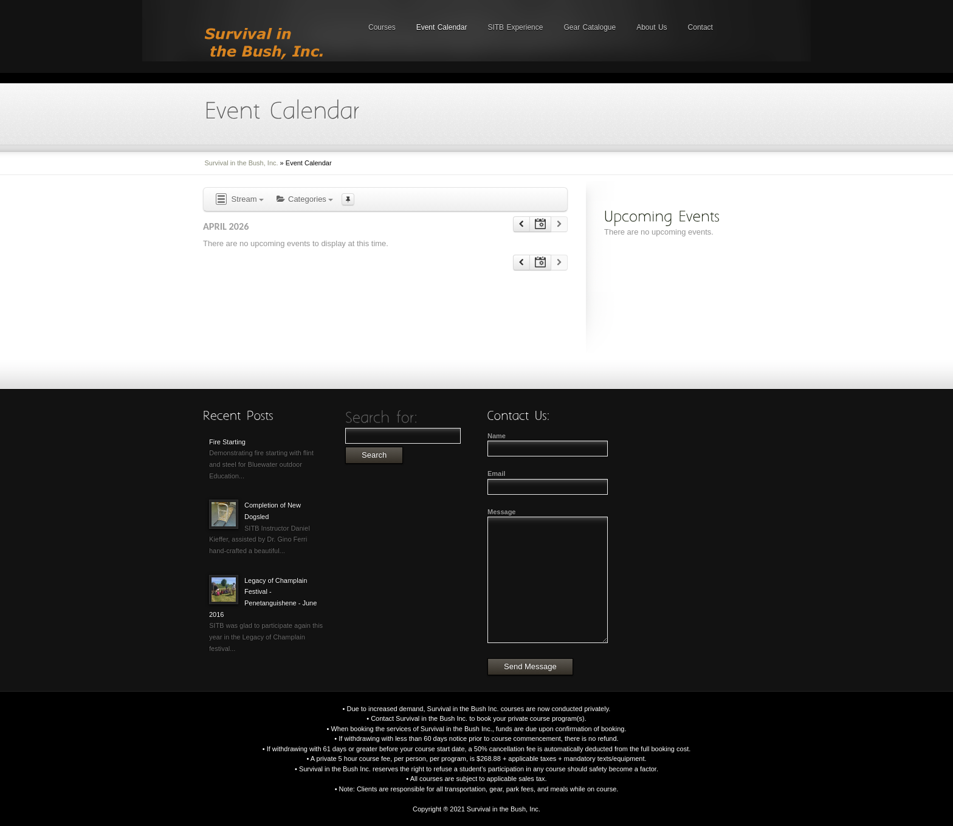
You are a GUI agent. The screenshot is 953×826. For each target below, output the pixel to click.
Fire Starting (227, 442)
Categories (304, 199)
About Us (651, 27)
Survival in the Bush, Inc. (241, 163)
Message (501, 511)
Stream (239, 199)
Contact (700, 27)
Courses (382, 27)
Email (496, 473)
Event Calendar (441, 27)
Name (496, 435)
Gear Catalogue (589, 27)
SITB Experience (515, 27)
